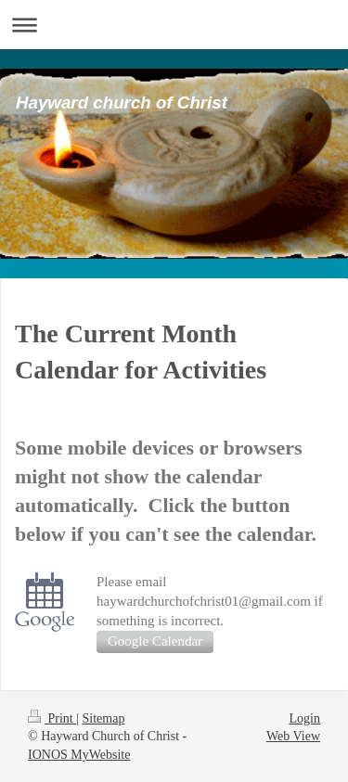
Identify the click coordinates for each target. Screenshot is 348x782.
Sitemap (104, 718)
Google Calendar (155, 641)
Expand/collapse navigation (174, 25)
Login (305, 718)
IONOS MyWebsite (79, 755)
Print (52, 718)
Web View (293, 736)
